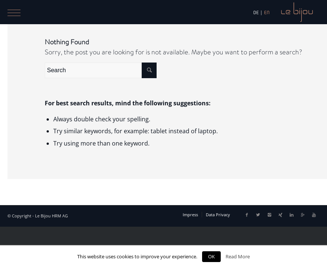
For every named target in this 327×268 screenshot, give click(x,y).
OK (211, 256)
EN (267, 12)
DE (256, 12)
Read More (238, 256)
